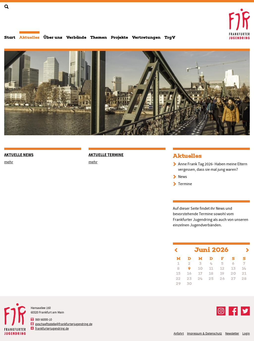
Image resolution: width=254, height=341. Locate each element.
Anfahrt (179, 333)
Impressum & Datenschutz (204, 333)
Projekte (119, 37)
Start (9, 37)
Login (246, 333)
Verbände (76, 37)
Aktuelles (29, 37)
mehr (8, 162)
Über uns (52, 37)
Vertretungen (146, 37)
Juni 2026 (211, 250)
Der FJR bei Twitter (245, 311)
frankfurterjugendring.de (52, 328)
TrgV (169, 37)
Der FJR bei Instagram (221, 311)
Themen (98, 37)
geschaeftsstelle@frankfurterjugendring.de (63, 324)
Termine (185, 183)
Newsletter (232, 333)
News (182, 176)
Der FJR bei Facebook (233, 311)
